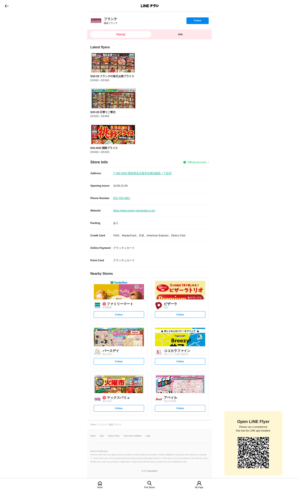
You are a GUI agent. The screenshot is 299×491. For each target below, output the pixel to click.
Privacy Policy (113, 436)
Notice (93, 436)
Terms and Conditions (133, 436)
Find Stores (149, 487)
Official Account (196, 162)
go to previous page (6, 6)
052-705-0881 (121, 198)
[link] (96, 20)
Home (100, 487)
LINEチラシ (150, 6)
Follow (197, 21)
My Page (199, 487)
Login (148, 436)
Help (102, 436)
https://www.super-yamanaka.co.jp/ (134, 210)
